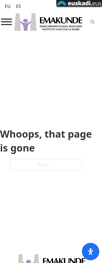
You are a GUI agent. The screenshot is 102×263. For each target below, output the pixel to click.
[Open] (6, 22)
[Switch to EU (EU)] (7, 6)
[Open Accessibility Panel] (90, 251)
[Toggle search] (93, 21)
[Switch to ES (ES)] (18, 6)
